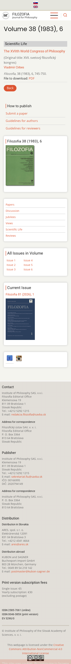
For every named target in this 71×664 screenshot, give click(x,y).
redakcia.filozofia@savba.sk (28, 414)
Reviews (11, 235)
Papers (10, 204)
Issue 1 (11, 260)
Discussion (12, 211)
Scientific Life (14, 229)
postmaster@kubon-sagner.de (30, 571)
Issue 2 (11, 265)
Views (9, 223)
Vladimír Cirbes (14, 67)
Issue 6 (28, 269)
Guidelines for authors (22, 121)
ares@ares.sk (19, 544)
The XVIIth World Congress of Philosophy (34, 51)
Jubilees (11, 217)
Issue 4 (28, 260)
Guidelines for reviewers (23, 128)
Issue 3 (11, 269)
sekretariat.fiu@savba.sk (26, 476)
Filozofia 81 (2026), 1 (20, 294)
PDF (31, 78)
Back (10, 88)
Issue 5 (28, 265)
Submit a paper (17, 113)
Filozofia (20, 14)
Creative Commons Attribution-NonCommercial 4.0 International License (36, 649)
